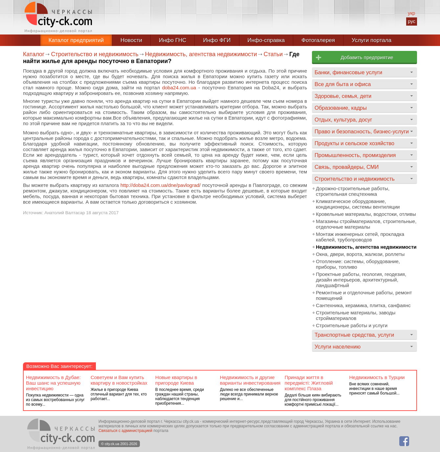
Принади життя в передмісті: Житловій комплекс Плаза (309, 382)
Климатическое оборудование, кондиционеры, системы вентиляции (358, 204)
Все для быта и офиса (343, 84)
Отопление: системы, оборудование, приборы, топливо (358, 264)
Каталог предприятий (76, 40)
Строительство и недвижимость (94, 54)
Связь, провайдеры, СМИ (347, 167)
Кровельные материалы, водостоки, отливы (366, 214)
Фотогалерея (318, 40)
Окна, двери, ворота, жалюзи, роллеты (360, 254)
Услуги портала (371, 40)
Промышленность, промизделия (355, 155)
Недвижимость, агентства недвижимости (201, 54)
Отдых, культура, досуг (343, 120)
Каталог (33, 54)
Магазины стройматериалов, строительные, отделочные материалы (366, 224)
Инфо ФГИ (217, 40)
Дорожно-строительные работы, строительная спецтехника (352, 191)
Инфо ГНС (173, 40)
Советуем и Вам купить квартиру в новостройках (119, 380)
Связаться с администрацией (125, 430)
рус (411, 21)
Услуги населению (338, 347)
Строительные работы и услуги (351, 325)
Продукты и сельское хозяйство (354, 143)
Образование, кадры (341, 108)
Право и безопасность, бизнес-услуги (362, 131)
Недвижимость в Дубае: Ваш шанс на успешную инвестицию (53, 382)
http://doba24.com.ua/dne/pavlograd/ (161, 185)
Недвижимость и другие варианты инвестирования (250, 380)
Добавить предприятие (367, 57)
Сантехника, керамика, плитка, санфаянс (363, 305)
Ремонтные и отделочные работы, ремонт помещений (364, 295)
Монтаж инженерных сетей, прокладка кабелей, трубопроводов (360, 236)
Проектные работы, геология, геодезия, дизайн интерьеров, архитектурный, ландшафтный (361, 279)
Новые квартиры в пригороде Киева (176, 380)
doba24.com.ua (179, 87)
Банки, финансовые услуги (348, 72)
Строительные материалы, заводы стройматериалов (355, 315)
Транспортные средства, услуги (354, 335)
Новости (131, 40)
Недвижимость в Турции (377, 377)
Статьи (273, 54)
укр (411, 13)
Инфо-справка (266, 40)
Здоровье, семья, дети (343, 96)
